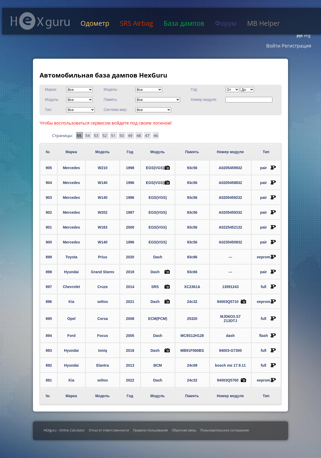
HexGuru (40, 21)
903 (49, 197)
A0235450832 (230, 242)
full (263, 287)
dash (230, 335)
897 (49, 287)
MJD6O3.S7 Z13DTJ (230, 318)
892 (49, 365)
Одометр (95, 23)
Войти (273, 45)
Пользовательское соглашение (224, 430)
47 (147, 135)
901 (49, 227)
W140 (103, 183)
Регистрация (296, 45)
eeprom (263, 257)
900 (49, 242)
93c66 (192, 272)
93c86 (192, 257)
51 (113, 135)
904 (49, 183)
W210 (103, 168)
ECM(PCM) (157, 318)
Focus (102, 335)
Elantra (102, 365)
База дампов (184, 23)
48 (139, 135)
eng (306, 35)
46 (155, 135)
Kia (71, 301)
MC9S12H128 (192, 335)
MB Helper (263, 23)
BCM (157, 365)
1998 (130, 168)
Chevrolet (71, 287)
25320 (192, 318)
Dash (157, 257)
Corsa (102, 318)
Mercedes (71, 168)
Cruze (103, 287)
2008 (130, 318)
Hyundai (71, 272)
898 (49, 272)
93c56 (192, 168)
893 (49, 350)
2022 (130, 380)
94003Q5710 (228, 301)
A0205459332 (230, 212)
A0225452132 (230, 227)
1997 (130, 212)
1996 (130, 183)
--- (230, 257)
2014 (130, 287)
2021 (130, 301)
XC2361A (192, 287)
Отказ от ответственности (109, 430)
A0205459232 (230, 197)
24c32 (192, 301)
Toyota (71, 257)
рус (300, 35)
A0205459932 (230, 168)
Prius (102, 257)
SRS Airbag (136, 23)
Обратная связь (184, 430)
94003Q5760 (228, 380)
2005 (130, 335)
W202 (103, 212)
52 (105, 135)
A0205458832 (230, 183)
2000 (130, 227)
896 (49, 301)
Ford (71, 335)
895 (49, 318)
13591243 (230, 287)
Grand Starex (102, 272)
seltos (102, 301)
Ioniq (102, 350)
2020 (130, 257)
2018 (130, 350)
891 (49, 380)
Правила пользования (150, 430)
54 (88, 135)
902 (49, 212)
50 (122, 135)
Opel (71, 318)
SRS (155, 287)
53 (96, 135)
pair (263, 168)
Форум (225, 23)
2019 (130, 272)
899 (49, 257)
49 (130, 135)
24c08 (192, 365)
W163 (103, 227)
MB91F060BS (192, 350)
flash (263, 335)
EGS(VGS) (155, 168)
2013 (130, 365)
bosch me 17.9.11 (230, 365)
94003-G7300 (230, 350)
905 (49, 168)
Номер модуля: (204, 99)
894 (49, 335)
